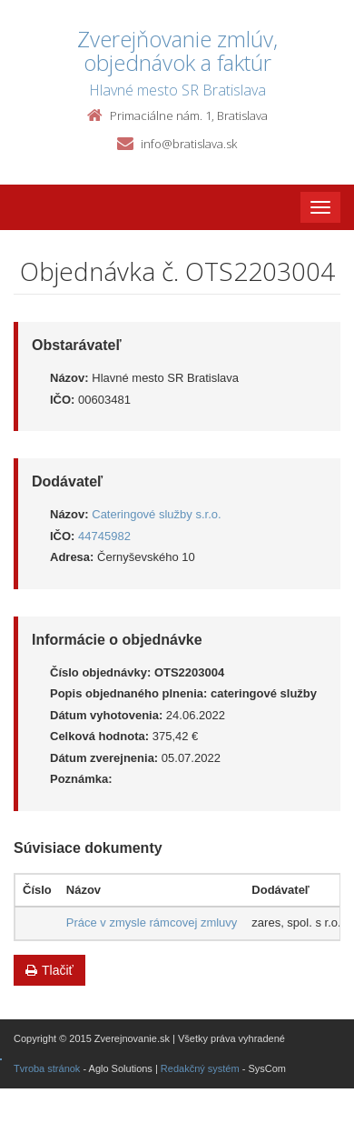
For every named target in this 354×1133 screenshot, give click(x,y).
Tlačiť (49, 970)
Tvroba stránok (47, 1068)
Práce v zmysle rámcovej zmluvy (152, 922)
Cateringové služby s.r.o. (156, 514)
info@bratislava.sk (189, 143)
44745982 (104, 536)
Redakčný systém (200, 1068)
